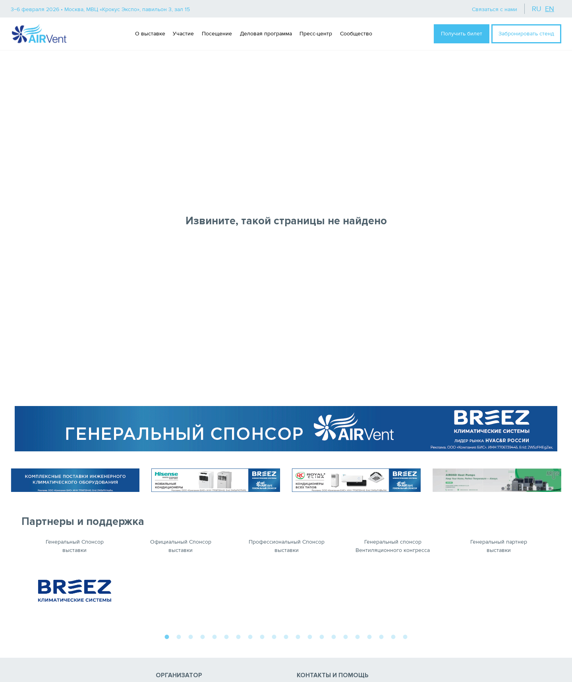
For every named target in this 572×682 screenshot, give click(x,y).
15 (334, 636)
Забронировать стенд (526, 33)
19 (381, 636)
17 (357, 636)
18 (369, 636)
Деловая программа (266, 33)
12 (298, 636)
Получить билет (461, 33)
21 (405, 636)
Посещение (217, 33)
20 (393, 636)
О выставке (150, 33)
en (549, 8)
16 (346, 636)
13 (310, 636)
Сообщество (356, 33)
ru (536, 8)
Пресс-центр (316, 33)
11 (286, 636)
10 (274, 636)
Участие (183, 33)
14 (322, 636)
